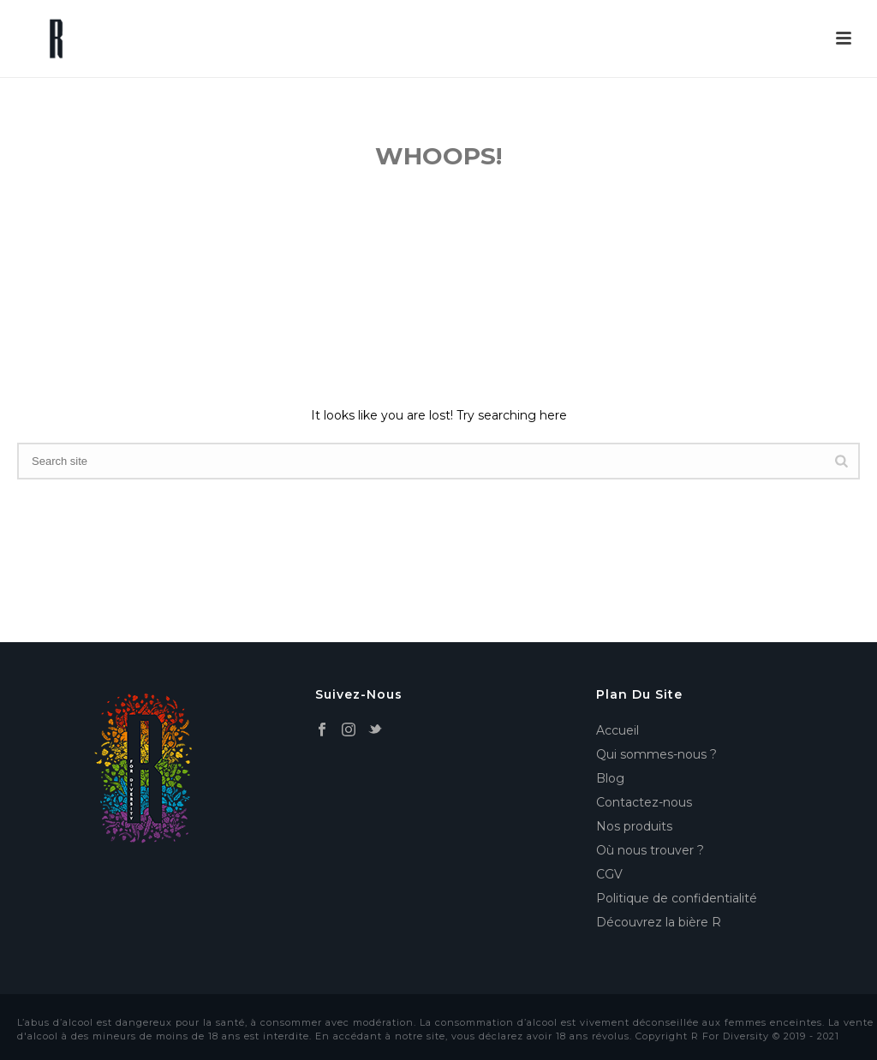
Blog (610, 778)
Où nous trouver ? (650, 850)
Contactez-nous (644, 802)
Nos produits (634, 826)
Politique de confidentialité (676, 898)
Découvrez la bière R (658, 922)
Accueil (617, 730)
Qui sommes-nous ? (656, 754)
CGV (609, 874)
